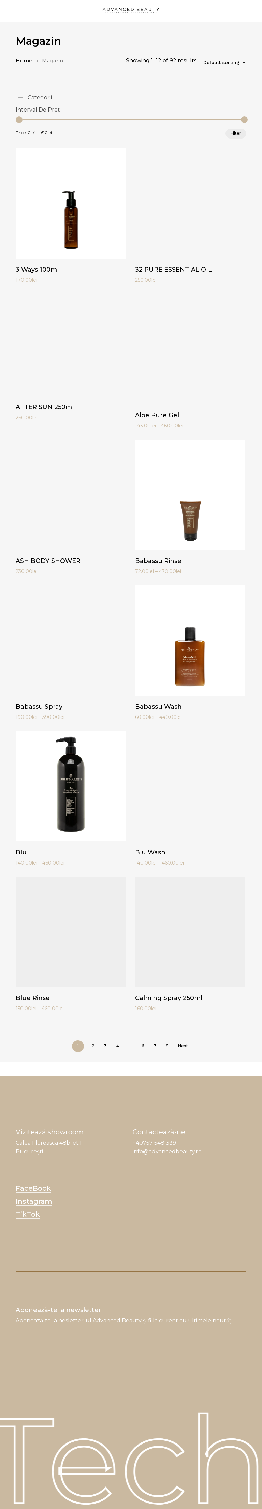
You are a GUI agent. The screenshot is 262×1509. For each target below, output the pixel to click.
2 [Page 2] (93, 1045)
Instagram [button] (34, 1201)
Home (24, 61)
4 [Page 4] (117, 1045)
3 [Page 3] (105, 1045)
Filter (236, 133)
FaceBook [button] (33, 1188)
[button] (19, 11)
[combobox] (224, 62)
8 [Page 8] (167, 1045)
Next (183, 1045)
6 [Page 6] (143, 1045)
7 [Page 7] (155, 1045)
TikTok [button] (28, 1214)
